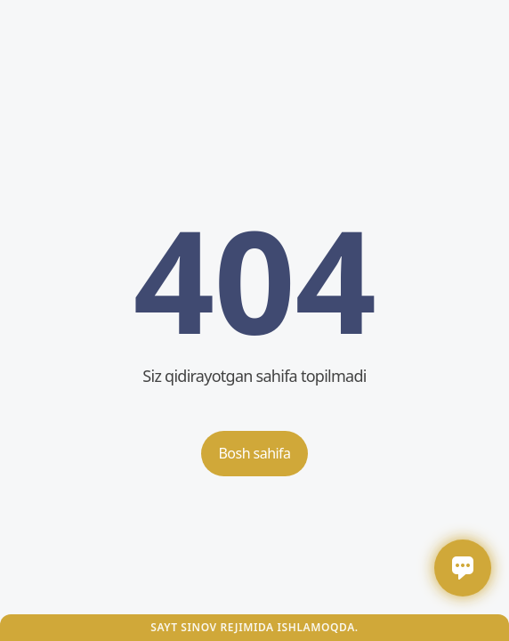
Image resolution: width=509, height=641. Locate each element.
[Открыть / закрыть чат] (462, 568)
